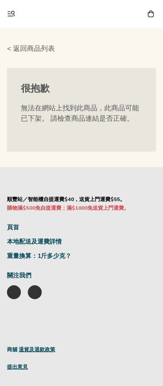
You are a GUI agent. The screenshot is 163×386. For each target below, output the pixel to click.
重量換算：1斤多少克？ (39, 256)
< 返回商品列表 (31, 48)
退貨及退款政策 (37, 349)
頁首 (13, 227)
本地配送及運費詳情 (34, 242)
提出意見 (17, 366)
